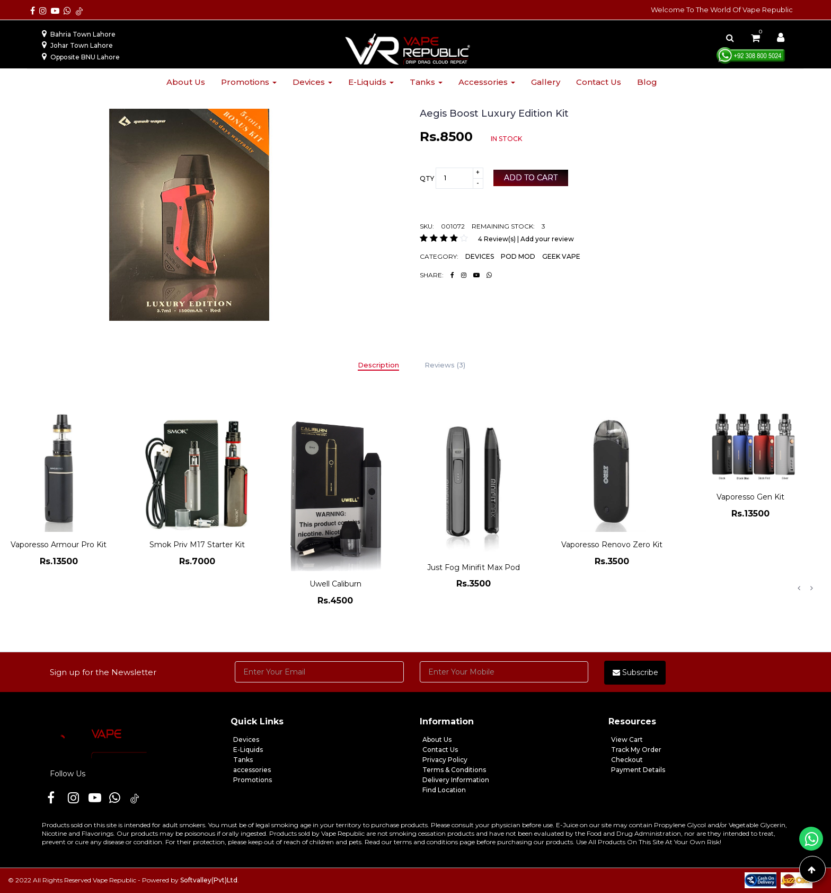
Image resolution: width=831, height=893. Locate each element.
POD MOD (518, 256)
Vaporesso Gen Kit (750, 497)
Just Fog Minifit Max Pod (473, 567)
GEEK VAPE (561, 256)
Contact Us (440, 750)
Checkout (627, 760)
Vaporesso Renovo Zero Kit (611, 544)
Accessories (486, 82)
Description (378, 365)
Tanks (426, 82)
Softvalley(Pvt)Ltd (208, 880)
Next (811, 588)
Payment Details (638, 770)
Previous (798, 588)
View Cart (627, 739)
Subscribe (635, 672)
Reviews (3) (445, 365)
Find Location (444, 790)
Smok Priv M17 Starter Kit (197, 544)
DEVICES (479, 256)
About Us (437, 739)
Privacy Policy (444, 760)
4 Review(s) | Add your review (526, 239)
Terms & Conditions (454, 770)
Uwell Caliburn (335, 584)
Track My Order (636, 750)
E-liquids (371, 82)
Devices (312, 82)
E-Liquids (248, 750)
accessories (252, 770)
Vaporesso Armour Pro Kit (59, 544)
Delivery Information (455, 780)
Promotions (249, 82)
